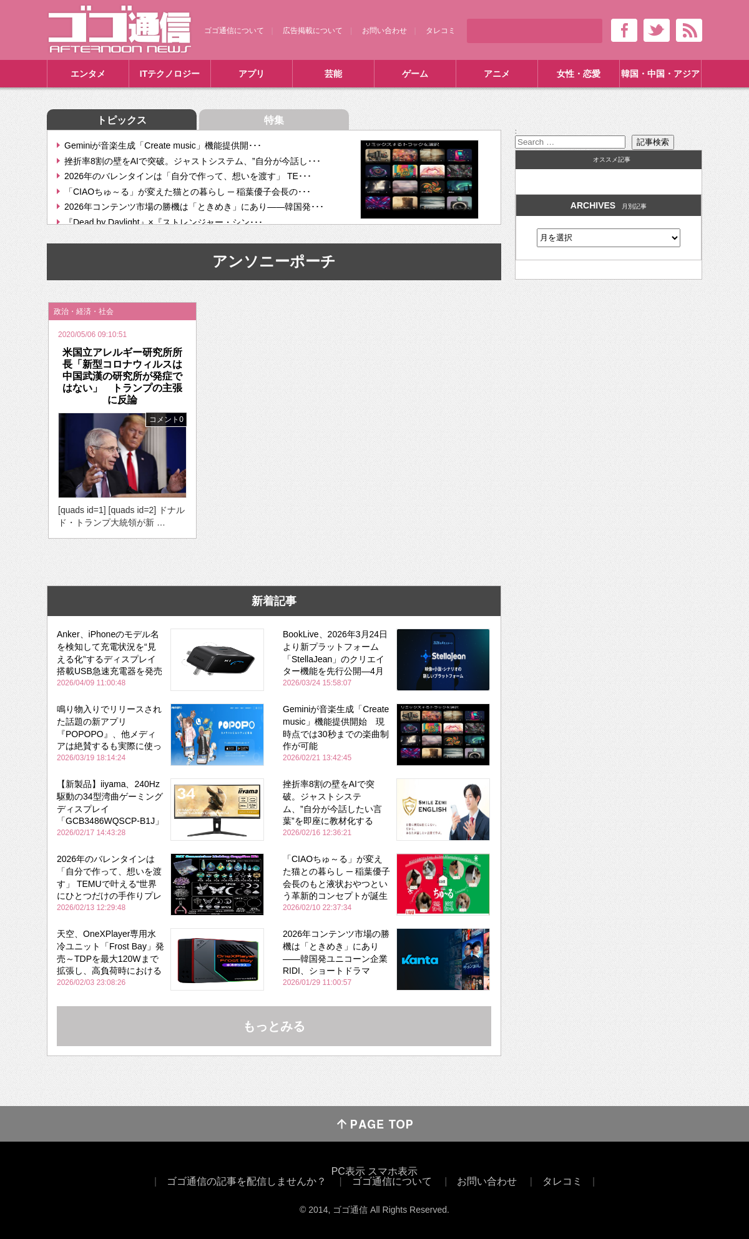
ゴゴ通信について (234, 30)
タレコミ (441, 30)
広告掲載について (313, 30)
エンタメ (88, 74)
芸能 (333, 74)
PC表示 (348, 1171)
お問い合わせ (384, 30)
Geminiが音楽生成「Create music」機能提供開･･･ (163, 145)
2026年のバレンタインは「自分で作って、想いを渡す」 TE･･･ (187, 176)
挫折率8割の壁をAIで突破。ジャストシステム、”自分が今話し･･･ (192, 161)
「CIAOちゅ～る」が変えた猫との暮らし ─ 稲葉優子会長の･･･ (187, 192)
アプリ (251, 74)
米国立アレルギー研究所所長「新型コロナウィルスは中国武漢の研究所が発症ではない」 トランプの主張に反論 (122, 376)
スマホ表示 (393, 1171)
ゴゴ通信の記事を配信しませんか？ (246, 1181)
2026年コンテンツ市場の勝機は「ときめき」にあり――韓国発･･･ (194, 207)
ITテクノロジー (170, 74)
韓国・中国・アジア (660, 74)
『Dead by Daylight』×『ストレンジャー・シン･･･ (163, 222)
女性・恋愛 (578, 74)
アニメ (497, 74)
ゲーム (415, 74)
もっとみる (274, 1026)
